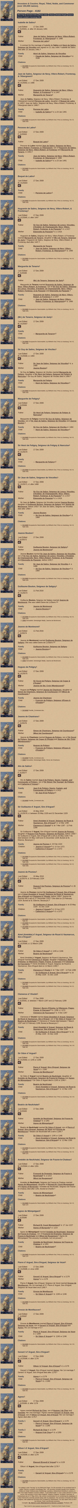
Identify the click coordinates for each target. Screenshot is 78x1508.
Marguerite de (42, 95)
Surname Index (32, 15)
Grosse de (43, 1072)
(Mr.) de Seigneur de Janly (48, 281)
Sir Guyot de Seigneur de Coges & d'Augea (47, 738)
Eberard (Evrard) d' (44, 1462)
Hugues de (53, 737)
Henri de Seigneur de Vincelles (49, 54)
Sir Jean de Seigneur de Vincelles (50, 363)
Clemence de (44, 1013)
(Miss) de (42, 733)
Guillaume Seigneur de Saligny (44, 504)
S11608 (25, 710)
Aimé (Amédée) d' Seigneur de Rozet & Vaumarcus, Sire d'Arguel (53, 822)
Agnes (36, 1279)
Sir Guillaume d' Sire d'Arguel (59, 892)
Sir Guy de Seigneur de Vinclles (50, 427)
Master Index (43, 15)
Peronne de (41, 41)
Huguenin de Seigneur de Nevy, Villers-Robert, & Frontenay (47, 149)
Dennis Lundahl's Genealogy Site (29, 17)
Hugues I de (60, 1410)
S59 (24, 620)
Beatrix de (42, 954)
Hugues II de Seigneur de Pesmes (45, 834)
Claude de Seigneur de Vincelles (53, 56)
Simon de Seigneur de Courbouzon (38, 692)
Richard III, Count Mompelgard (61, 1184)
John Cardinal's (36, 1506)
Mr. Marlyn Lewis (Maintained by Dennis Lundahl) (46, 1503)
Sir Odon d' (41, 951)
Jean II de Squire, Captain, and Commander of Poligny (50, 789)
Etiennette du (43, 232)
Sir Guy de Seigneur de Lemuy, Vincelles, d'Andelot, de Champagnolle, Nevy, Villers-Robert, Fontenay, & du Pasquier (54, 227)
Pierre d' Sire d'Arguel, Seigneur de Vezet (46, 1128)
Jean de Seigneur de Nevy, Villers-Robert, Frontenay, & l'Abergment (54, 37)
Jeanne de (42, 550)
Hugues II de (43, 1432)
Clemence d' (41, 826)
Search (70, 15)
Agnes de (43, 1123)
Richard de (40, 1410)
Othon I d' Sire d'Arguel (46, 1366)
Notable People (61, 15)
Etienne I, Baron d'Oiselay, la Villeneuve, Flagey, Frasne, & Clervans (45, 961)
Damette (21, 1413)
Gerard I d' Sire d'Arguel (47, 1276)
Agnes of (29, 1187)
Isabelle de (43, 112)
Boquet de (67, 101)
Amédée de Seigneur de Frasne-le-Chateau (41, 1078)
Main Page (21, 15)
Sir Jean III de (45, 793)
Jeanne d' (43, 847)
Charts (51, 15)
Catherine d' (29, 784)
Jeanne (39, 368)
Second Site (44, 1506)
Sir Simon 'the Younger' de (59, 782)
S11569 (25, 66)
